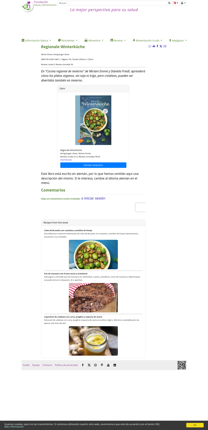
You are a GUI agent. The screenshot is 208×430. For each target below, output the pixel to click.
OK (195, 425)
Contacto (47, 365)
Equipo (36, 365)
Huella (26, 365)
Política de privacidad (66, 365)
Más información (14, 426)
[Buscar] (112, 3)
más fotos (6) (66, 159)
